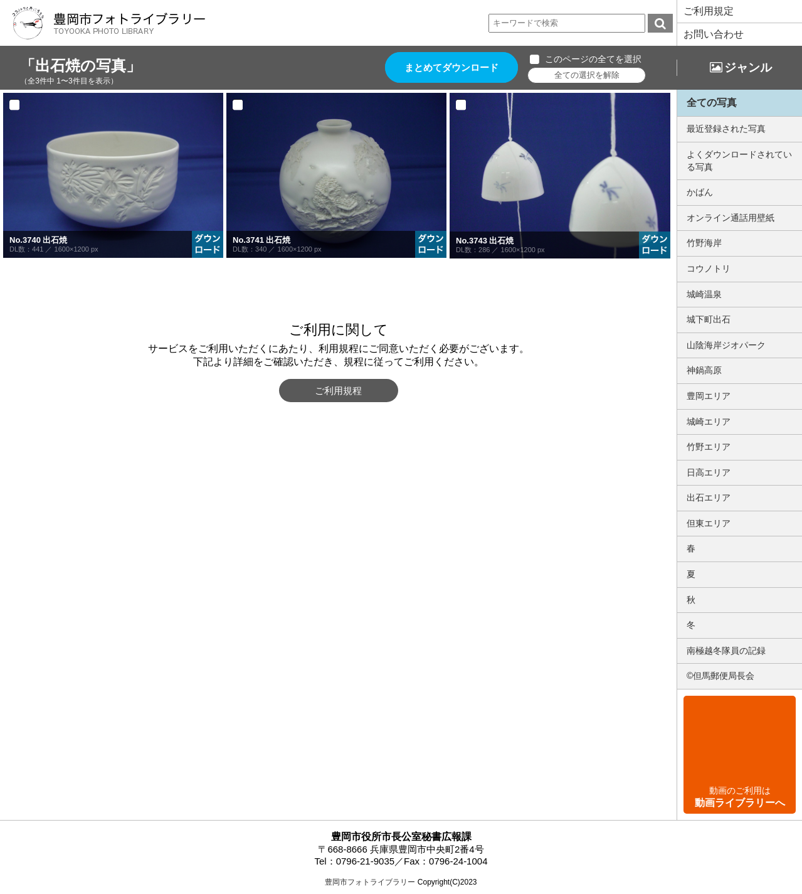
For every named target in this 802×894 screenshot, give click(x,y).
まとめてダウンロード (452, 67)
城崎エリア (709, 422)
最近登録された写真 (726, 129)
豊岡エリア (709, 396)
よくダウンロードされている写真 (739, 160)
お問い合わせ (713, 34)
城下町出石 (709, 319)
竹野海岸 (704, 243)
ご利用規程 (338, 390)
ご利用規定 (708, 11)
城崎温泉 (704, 294)
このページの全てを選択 (594, 59)
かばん (700, 192)
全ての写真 (712, 102)
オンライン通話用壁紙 (730, 218)
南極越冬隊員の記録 (726, 651)
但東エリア (709, 523)
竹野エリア (709, 447)
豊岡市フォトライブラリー (370, 882)
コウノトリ (709, 268)
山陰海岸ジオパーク (726, 345)
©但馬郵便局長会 (720, 676)
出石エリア (709, 497)
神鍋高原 (704, 370)
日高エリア (709, 472)
